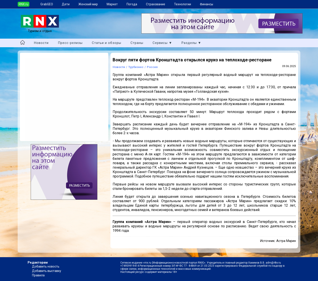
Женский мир (88, 4)
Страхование (155, 4)
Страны (137, 43)
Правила (38, 275)
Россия (152, 67)
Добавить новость (45, 266)
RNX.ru (23, 4)
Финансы (206, 4)
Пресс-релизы (70, 43)
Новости (41, 43)
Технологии (182, 4)
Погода (132, 4)
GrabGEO (46, 4)
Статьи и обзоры (106, 43)
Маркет (112, 4)
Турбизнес (136, 67)
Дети (66, 4)
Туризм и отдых (39, 29)
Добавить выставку (46, 271)
